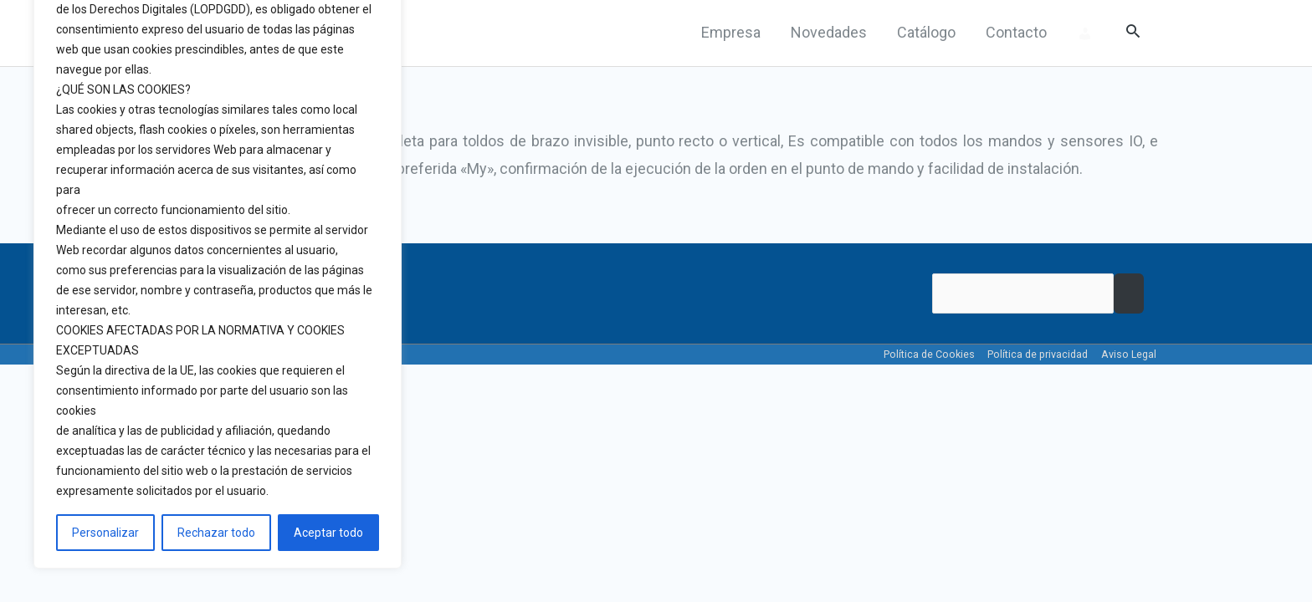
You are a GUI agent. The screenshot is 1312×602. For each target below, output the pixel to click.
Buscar (1129, 295)
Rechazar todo (216, 532)
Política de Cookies (924, 355)
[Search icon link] (1133, 33)
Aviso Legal (1129, 355)
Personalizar (105, 532)
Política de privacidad (1036, 355)
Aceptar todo (328, 532)
